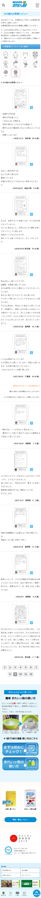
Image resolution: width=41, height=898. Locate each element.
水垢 (15, 64)
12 (31, 674)
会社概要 (24, 870)
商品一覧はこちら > (20, 820)
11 (26, 674)
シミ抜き (5, 64)
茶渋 (25, 64)
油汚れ (35, 55)
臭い (25, 55)
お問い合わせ (6, 875)
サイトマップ (26, 875)
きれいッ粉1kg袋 (30, 799)
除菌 (35, 64)
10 (20, 674)
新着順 (5, 55)
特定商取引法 (6, 870)
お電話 (17, 893)
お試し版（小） (11, 799)
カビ (5, 73)
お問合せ (24, 893)
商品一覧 (3, 893)
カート (10, 893)
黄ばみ (15, 55)
